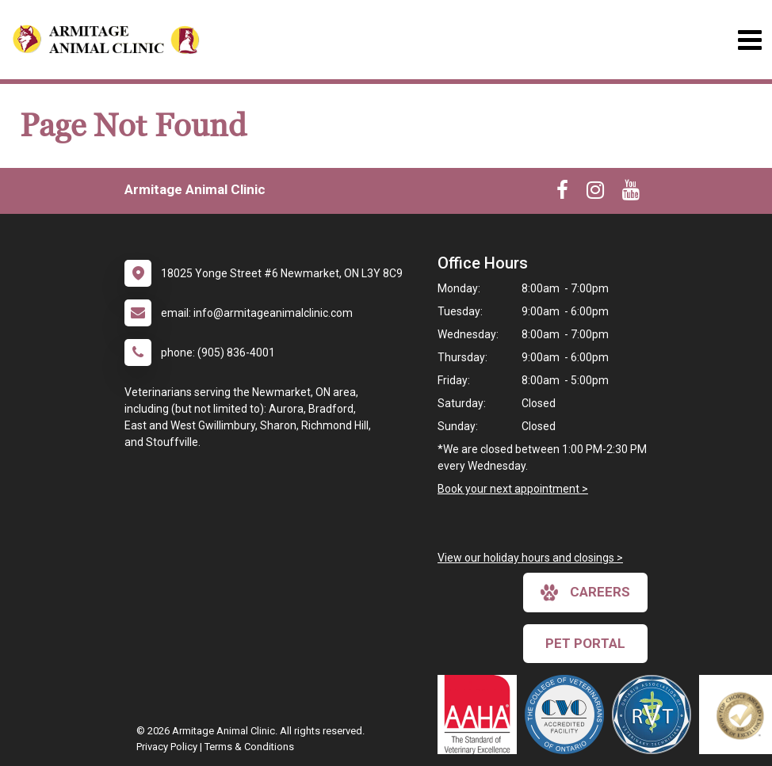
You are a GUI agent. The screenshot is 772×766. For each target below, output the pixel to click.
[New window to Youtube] (631, 193)
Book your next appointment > (513, 488)
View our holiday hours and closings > (530, 557)
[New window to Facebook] (562, 193)
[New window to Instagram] (595, 193)
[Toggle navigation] (749, 40)
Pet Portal (585, 643)
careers (585, 592)
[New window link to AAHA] (481, 714)
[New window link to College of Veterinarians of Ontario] (568, 714)
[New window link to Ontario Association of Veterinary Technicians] (655, 714)
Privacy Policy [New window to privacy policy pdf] (166, 747)
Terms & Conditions (249, 747)
